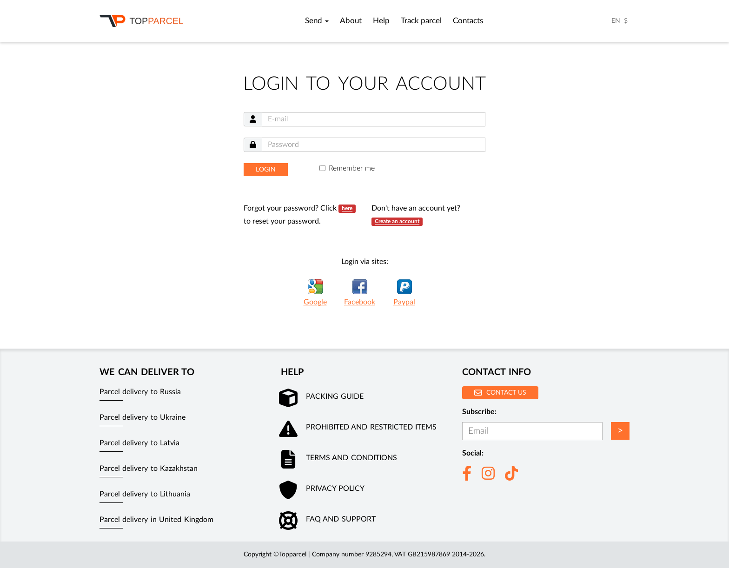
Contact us (500, 392)
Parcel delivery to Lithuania (144, 494)
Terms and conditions (351, 458)
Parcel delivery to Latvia (139, 443)
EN (615, 21)
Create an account (397, 222)
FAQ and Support (341, 519)
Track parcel (421, 21)
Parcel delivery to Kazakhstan (148, 468)
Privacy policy (335, 488)
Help (381, 21)
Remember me (352, 168)
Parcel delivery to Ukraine (142, 417)
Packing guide (335, 396)
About (351, 21)
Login (266, 169)
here (347, 208)
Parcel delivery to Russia (140, 392)
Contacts (468, 21)
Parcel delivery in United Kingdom (156, 519)
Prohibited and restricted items (371, 427)
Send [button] (317, 21)
